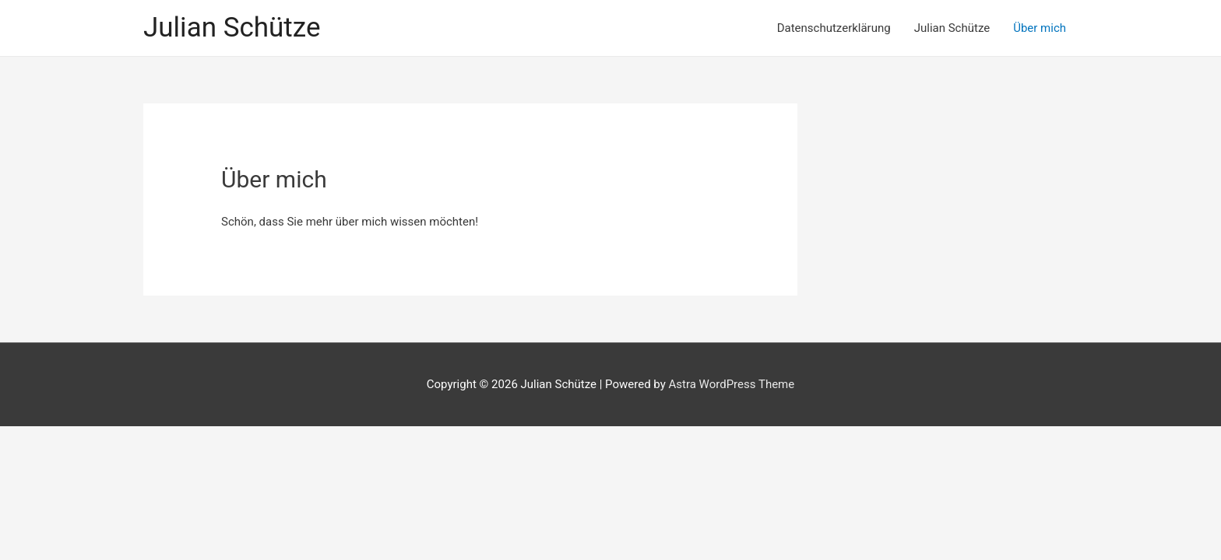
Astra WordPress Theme (732, 384)
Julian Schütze (231, 28)
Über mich (1039, 28)
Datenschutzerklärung (834, 28)
